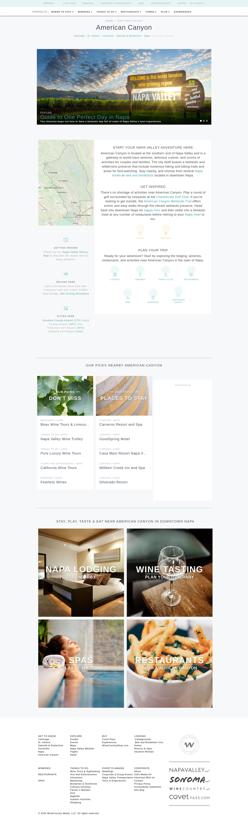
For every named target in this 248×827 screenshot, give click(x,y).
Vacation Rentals (144, 751)
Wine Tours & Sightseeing (85, 771)
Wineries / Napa (51, 478)
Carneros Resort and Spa (120, 424)
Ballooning (76, 780)
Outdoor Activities (80, 799)
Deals (73, 754)
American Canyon (163, 36)
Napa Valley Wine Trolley (62, 439)
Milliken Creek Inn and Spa (122, 468)
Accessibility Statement (147, 787)
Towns (150, 12)
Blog (141, 3)
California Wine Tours (59, 468)
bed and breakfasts (140, 175)
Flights (74, 751)
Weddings (88, 3)
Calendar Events (160, 3)
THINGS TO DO (79, 768)
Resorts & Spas (143, 748)
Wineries (84, 12)
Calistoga (79, 36)
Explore (76, 736)
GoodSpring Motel (114, 439)
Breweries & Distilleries (83, 783)
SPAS (41, 780)
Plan (164, 12)
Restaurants (130, 12)
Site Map (139, 790)
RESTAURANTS (47, 774)
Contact (182, 3)
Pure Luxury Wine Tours (61, 453)
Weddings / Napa (52, 420)
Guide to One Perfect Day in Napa (85, 117)
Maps (73, 745)
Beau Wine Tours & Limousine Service (73, 424)
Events (74, 742)
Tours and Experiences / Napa (62, 463)
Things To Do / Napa (54, 434)
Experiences (183, 12)
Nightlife (75, 796)
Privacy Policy (142, 783)
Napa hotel (193, 214)
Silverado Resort (113, 482)
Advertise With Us (144, 777)
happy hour (152, 210)
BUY (104, 736)
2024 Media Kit (143, 774)
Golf (72, 793)
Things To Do (105, 12)
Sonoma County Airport (58, 320)
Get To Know (47, 736)
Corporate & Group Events (116, 3)
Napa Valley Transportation (117, 777)
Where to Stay (61, 12)
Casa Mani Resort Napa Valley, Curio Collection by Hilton (147, 453)
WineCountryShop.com (115, 745)
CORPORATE (142, 768)
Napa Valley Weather (82, 748)
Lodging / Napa (109, 420)
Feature (46, 112)
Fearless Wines (54, 482)
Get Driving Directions (74, 293)
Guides (74, 739)
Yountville (108, 36)
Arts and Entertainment (83, 774)
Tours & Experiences (114, 780)
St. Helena (93, 36)
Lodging (140, 736)
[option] (124, 87)
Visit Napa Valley (130, 21)
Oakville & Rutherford (128, 36)
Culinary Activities (80, 787)
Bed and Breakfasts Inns (148, 742)
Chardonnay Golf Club (172, 197)
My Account (196, 3)
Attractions (76, 777)
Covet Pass (69, 3)
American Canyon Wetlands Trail (168, 201)
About (137, 771)
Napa (147, 36)
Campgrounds (142, 739)
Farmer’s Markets (80, 790)
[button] (50, 86)
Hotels (138, 745)
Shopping (75, 802)
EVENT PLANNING (113, 768)
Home (109, 21)
